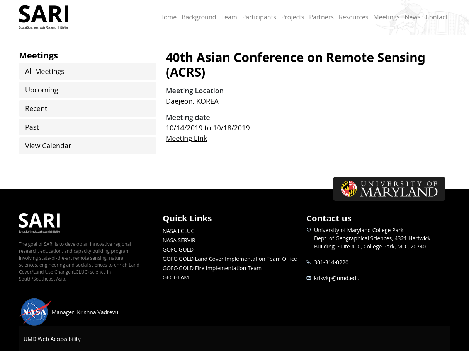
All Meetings (45, 71)
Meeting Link (186, 138)
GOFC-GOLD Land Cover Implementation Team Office (230, 258)
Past (32, 127)
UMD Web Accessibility (52, 338)
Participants (259, 17)
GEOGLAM (176, 277)
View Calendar (48, 145)
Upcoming (41, 89)
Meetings (386, 17)
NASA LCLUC (178, 231)
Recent (36, 108)
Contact (436, 17)
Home (168, 17)
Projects (292, 17)
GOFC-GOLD (178, 249)
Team (229, 17)
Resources (354, 17)
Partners (321, 17)
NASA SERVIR (179, 240)
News (412, 17)
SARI (53, 17)
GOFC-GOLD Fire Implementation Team (212, 268)
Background (199, 17)
